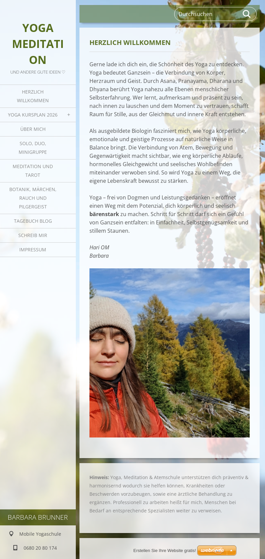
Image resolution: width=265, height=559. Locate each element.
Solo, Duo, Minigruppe (33, 147)
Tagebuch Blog (33, 221)
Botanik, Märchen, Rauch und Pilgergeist (33, 198)
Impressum (32, 249)
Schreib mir (32, 235)
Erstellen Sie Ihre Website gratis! (164, 550)
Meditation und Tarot (33, 170)
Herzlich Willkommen (33, 96)
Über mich (33, 129)
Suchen (247, 14)
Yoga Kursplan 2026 (33, 115)
